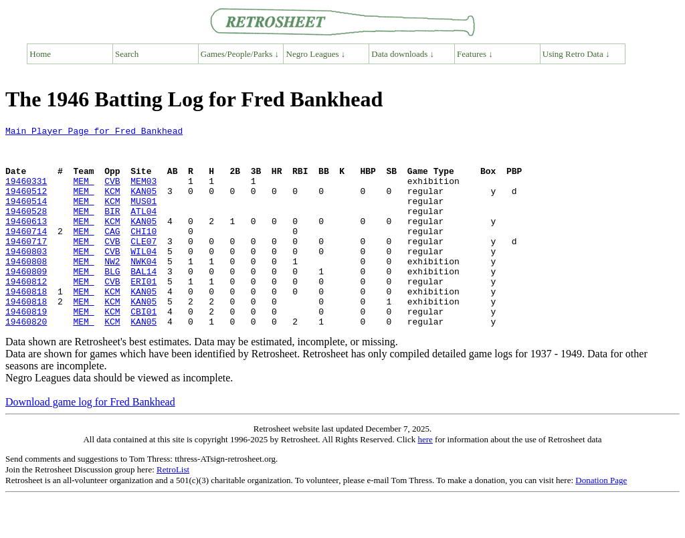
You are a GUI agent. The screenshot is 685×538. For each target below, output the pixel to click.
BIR (112, 229)
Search (126, 54)
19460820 (26, 361)
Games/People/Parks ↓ (240, 54)
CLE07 (143, 265)
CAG (112, 253)
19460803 (26, 277)
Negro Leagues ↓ (316, 54)
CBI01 (143, 349)
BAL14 (143, 301)
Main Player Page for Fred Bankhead (94, 132)
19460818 (26, 325)
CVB (112, 193)
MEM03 (143, 193)
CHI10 (143, 253)
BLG (112, 301)
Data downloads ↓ (402, 54)
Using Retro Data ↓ (576, 54)
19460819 (26, 349)
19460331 (26, 193)
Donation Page (601, 520)
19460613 (26, 241)
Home (40, 54)
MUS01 (143, 217)
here (424, 479)
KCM (112, 205)
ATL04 (143, 229)
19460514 (26, 217)
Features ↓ (475, 54)
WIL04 (143, 277)
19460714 (26, 253)
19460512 (26, 205)
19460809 (26, 301)
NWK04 (143, 289)
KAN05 (143, 205)
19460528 (26, 229)
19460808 (26, 289)
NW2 (112, 289)
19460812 (26, 313)
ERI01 (143, 313)
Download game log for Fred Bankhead (90, 442)
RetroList (173, 510)
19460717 (26, 265)
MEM (83, 193)
